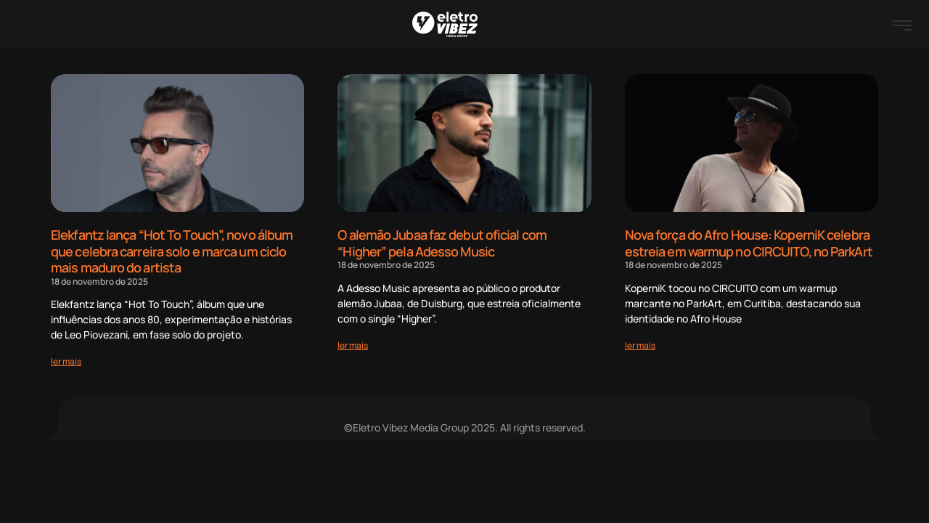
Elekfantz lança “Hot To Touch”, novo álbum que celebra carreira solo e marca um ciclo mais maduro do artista (171, 251)
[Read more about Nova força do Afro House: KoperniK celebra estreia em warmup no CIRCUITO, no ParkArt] (640, 345)
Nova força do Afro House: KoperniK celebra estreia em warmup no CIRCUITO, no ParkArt (748, 243)
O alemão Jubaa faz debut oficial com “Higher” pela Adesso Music (442, 243)
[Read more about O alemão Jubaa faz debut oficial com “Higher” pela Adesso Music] (352, 345)
